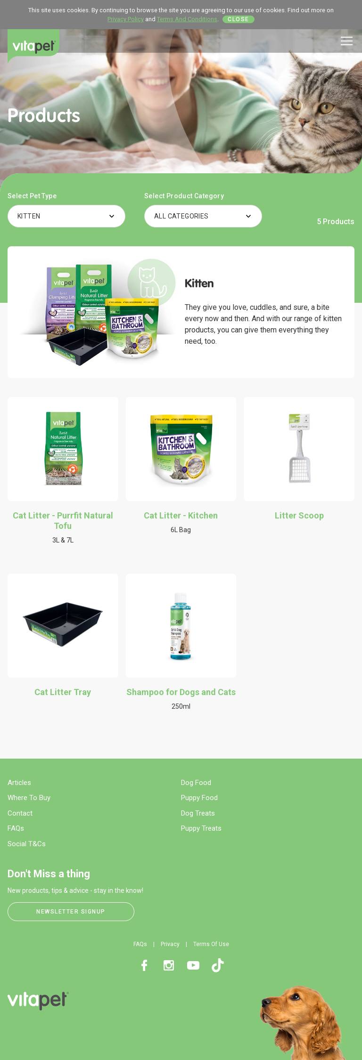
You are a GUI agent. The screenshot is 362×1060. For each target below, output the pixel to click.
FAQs (16, 828)
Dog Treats (198, 813)
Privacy (170, 944)
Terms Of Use (211, 944)
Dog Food (196, 782)
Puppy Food (199, 797)
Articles (19, 782)
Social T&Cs (27, 844)
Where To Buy (29, 797)
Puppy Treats (201, 828)
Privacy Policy (125, 19)
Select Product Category (184, 196)
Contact (20, 813)
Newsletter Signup (71, 911)
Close (238, 19)
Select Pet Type (32, 196)
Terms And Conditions (187, 19)
